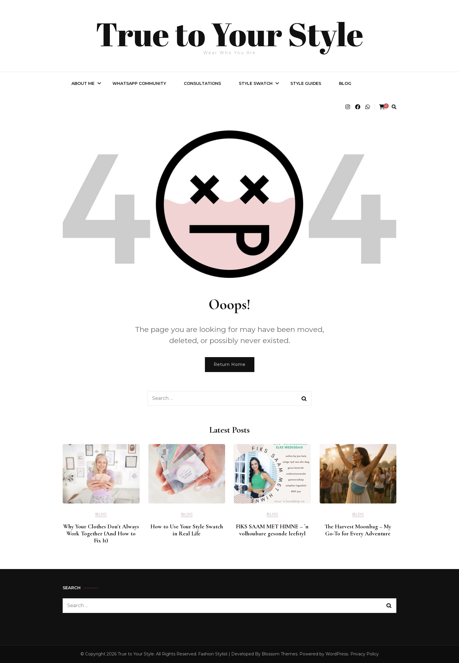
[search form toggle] (394, 106)
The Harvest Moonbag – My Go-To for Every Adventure (358, 530)
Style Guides (305, 83)
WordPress (337, 654)
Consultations (202, 83)
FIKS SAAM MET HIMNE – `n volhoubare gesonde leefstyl (272, 530)
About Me (83, 83)
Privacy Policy (364, 654)
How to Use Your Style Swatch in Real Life (186, 530)
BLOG (345, 83)
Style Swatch (256, 83)
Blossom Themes (279, 654)
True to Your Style (229, 32)
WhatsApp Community (139, 83)
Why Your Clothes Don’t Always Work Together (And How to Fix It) (101, 533)
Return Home (230, 364)
